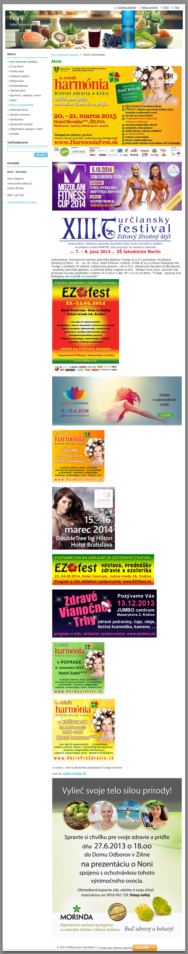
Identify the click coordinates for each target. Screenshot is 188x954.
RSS (166, 7)
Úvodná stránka (126, 7)
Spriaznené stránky (21, 124)
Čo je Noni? (17, 66)
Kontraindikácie (19, 85)
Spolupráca (16, 119)
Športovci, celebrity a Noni (25, 95)
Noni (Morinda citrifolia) (65, 54)
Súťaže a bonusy (20, 114)
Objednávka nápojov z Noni (26, 129)
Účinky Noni (17, 71)
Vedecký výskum (20, 76)
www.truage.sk (74, 773)
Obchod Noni (17, 90)
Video (13, 100)
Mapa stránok (150, 7)
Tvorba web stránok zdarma (115, 947)
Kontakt (14, 133)
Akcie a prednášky (21, 105)
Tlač (176, 7)
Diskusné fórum (19, 109)
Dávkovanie (17, 81)
